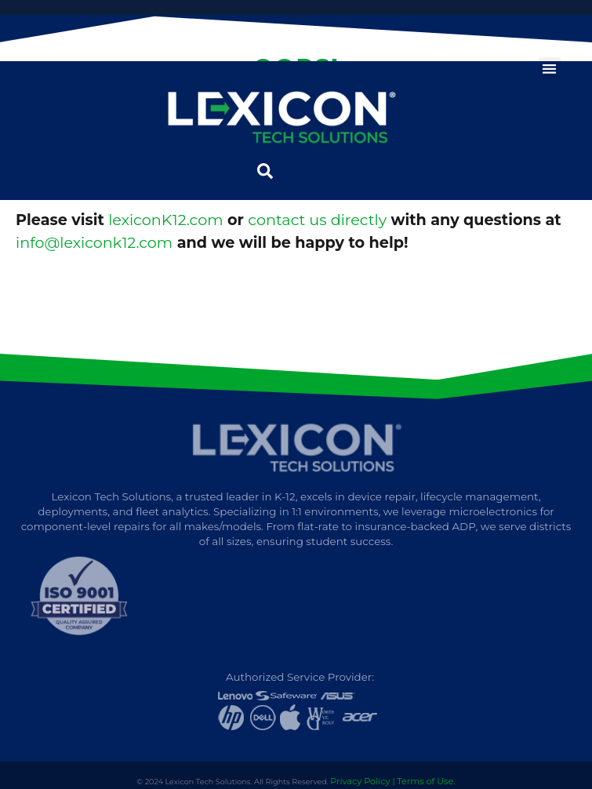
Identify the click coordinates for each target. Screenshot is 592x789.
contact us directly (317, 219)
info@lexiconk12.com (94, 242)
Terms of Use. (426, 781)
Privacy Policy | (362, 781)
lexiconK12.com (165, 219)
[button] (550, 68)
